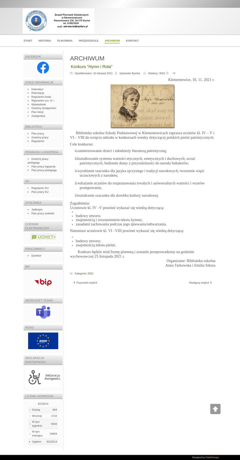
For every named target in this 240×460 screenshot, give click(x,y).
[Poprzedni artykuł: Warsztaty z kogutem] (85, 283)
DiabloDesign (212, 457)
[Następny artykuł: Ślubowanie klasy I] (200, 283)
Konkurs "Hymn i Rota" (91, 66)
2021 (91, 273)
